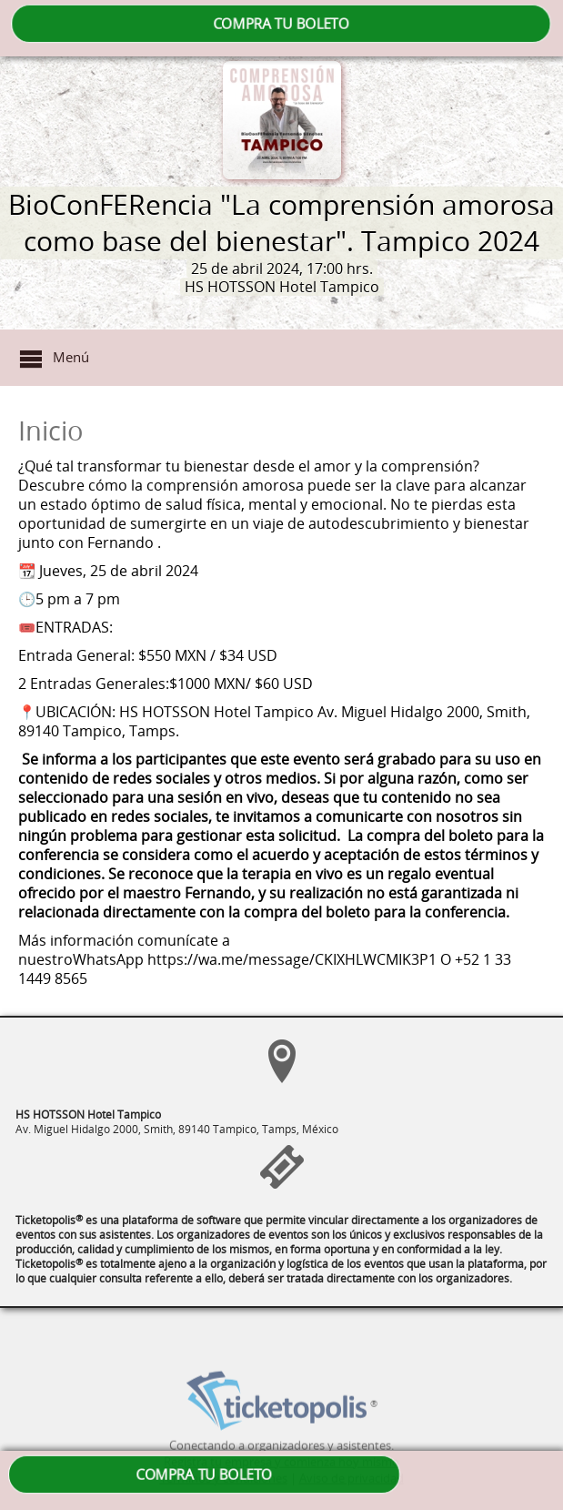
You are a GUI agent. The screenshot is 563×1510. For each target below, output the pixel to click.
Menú (71, 357)
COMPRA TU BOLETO (281, 24)
